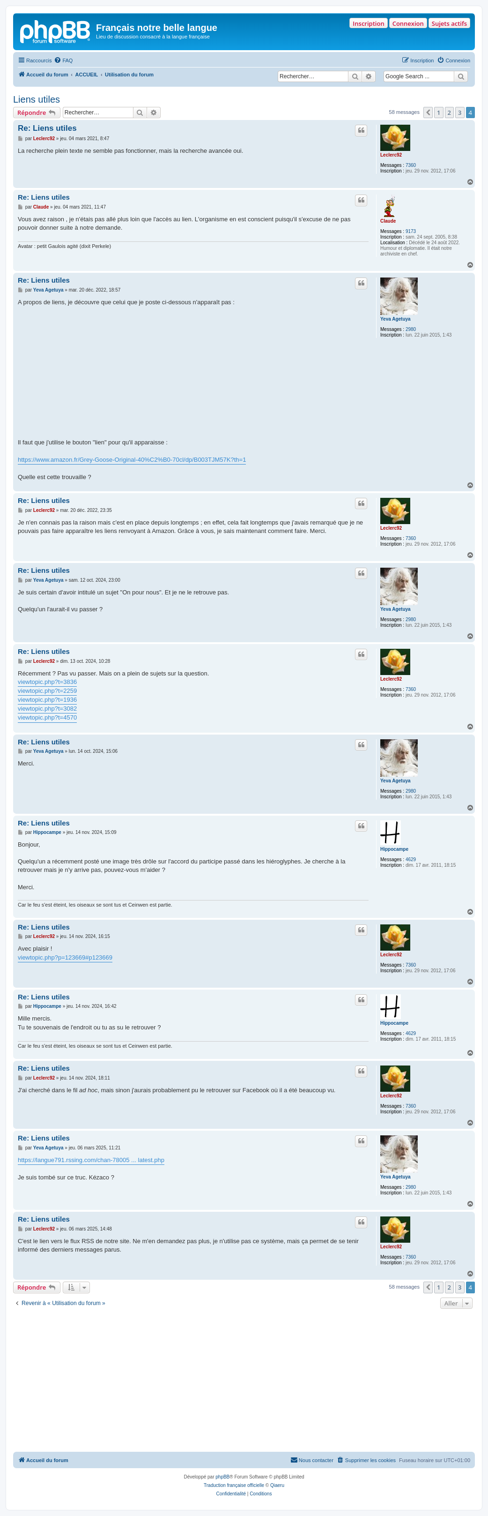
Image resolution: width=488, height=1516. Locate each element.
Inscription (368, 23)
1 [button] (438, 112)
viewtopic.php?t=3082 (47, 708)
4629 (411, 859)
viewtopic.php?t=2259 (47, 690)
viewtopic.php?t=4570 (47, 717)
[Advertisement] (244, 1381)
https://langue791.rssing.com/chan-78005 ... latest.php (91, 1159)
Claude (388, 221)
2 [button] (449, 112)
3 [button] (459, 112)
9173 (411, 231)
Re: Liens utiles (47, 128)
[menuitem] (63, 60)
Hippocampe (394, 849)
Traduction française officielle (234, 1485)
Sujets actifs (449, 23)
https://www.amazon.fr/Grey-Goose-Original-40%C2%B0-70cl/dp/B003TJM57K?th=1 (132, 459)
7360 (411, 165)
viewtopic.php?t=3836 (47, 681)
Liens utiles (36, 99)
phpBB (222, 1476)
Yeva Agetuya (395, 319)
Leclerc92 (391, 155)
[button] (428, 112)
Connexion (408, 23)
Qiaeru (277, 1485)
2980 (411, 329)
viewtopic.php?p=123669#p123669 (65, 957)
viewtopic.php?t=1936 (47, 699)
